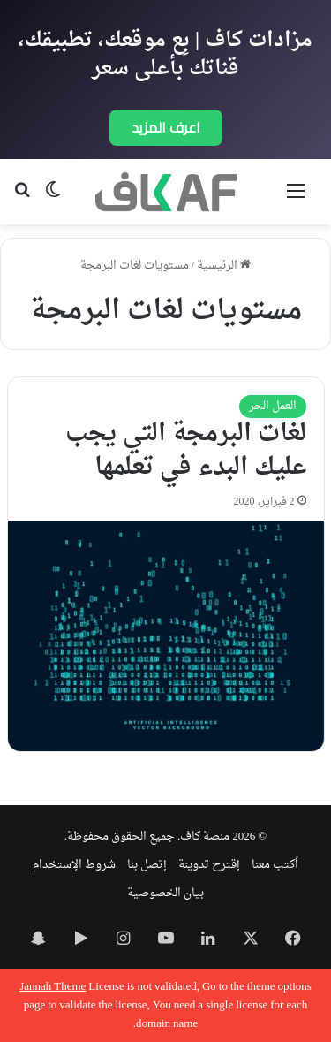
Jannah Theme (52, 987)
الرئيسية (224, 266)
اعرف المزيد (166, 127)
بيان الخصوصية (165, 893)
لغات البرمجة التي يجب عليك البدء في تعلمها (185, 451)
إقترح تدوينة (209, 865)
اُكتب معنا (275, 865)
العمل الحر (273, 406)
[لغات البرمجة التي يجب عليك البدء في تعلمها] (166, 635)
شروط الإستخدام (74, 865)
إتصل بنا (147, 865)
